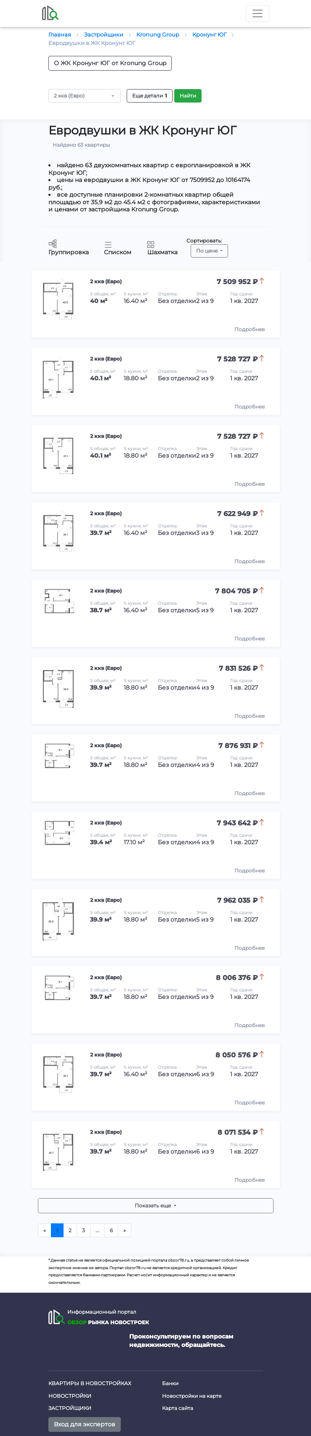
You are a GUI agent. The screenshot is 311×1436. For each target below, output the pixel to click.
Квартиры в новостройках (89, 1383)
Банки (170, 1383)
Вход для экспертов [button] (84, 1424)
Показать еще (153, 1205)
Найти (188, 95)
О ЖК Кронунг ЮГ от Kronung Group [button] (110, 63)
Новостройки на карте (191, 1396)
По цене (207, 251)
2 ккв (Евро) (69, 95)
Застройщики (69, 1408)
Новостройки (69, 1396)
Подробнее (249, 329)
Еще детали (149, 96)
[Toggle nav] (257, 13)
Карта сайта (177, 1408)
